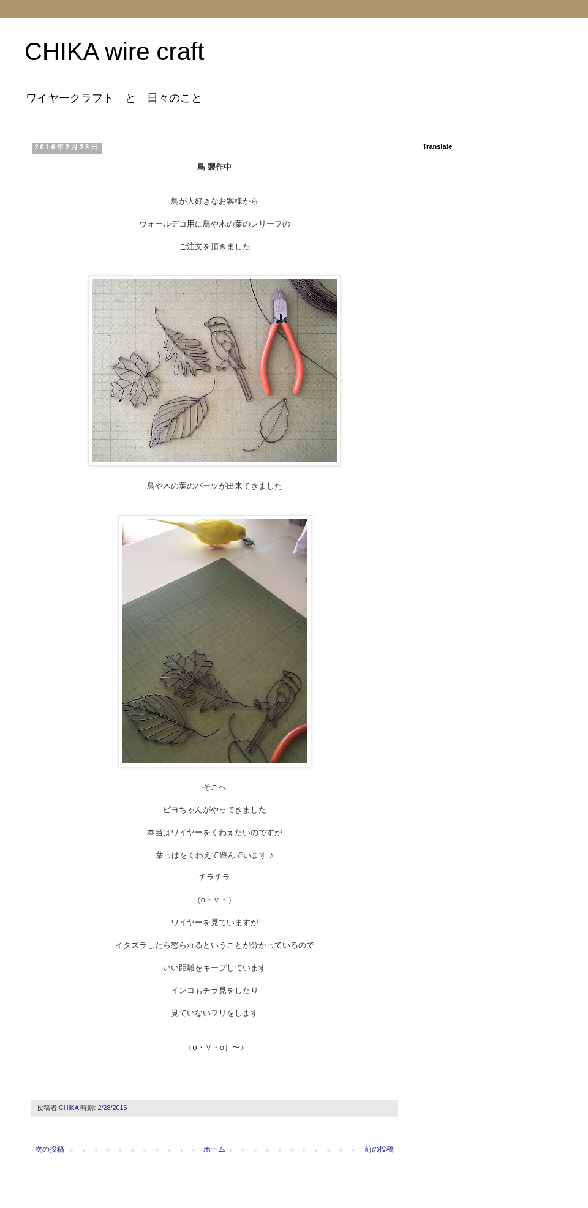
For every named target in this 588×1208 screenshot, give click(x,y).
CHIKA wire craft (114, 51)
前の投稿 (379, 1149)
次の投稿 (49, 1149)
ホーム (214, 1149)
